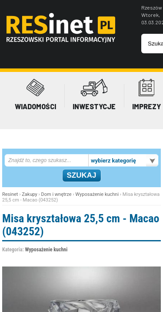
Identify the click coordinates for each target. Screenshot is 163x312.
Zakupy (29, 194)
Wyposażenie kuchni (97, 194)
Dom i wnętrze (56, 194)
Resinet (10, 194)
